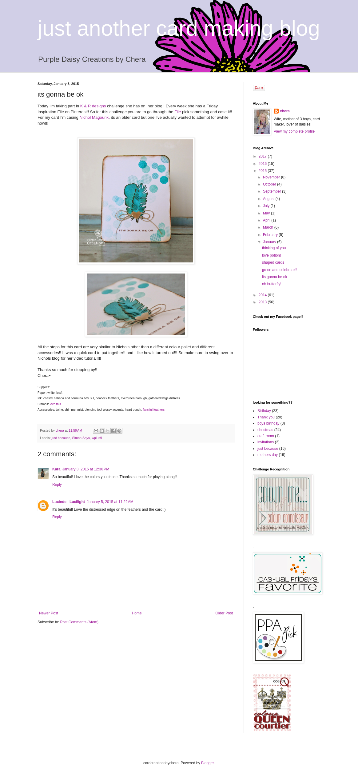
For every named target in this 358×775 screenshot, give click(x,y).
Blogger (207, 763)
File (177, 112)
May (267, 213)
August (269, 199)
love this (56, 404)
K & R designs (93, 106)
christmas (265, 430)
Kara (56, 469)
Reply (57, 484)
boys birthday (268, 423)
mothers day (267, 455)
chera (285, 111)
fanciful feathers (154, 409)
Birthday (264, 411)
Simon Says (81, 438)
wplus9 (97, 438)
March (268, 227)
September (272, 191)
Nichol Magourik (94, 117)
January (270, 242)
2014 (263, 295)
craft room (265, 436)
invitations (265, 442)
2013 (263, 302)
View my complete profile (294, 131)
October (270, 184)
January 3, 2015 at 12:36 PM (85, 469)
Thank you (266, 417)
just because (61, 438)
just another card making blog (179, 28)
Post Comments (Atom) (79, 622)
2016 (263, 164)
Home (137, 613)
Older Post (224, 613)
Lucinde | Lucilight (68, 502)
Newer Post (48, 613)
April (267, 220)
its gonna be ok (274, 277)
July (267, 206)
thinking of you (274, 248)
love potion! (271, 255)
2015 (263, 171)
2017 (263, 156)
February (271, 235)
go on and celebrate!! (279, 270)
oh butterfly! (271, 284)
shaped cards (273, 262)
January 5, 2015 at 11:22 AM (110, 502)
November (272, 177)
